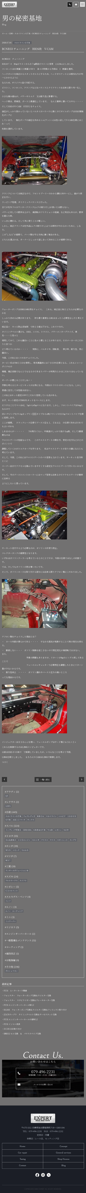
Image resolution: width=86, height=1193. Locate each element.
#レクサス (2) (12, 801)
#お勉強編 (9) (12, 960)
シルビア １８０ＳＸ (67, 816)
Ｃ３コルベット (11, 890)
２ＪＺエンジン (24, 840)
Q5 (6, 796)
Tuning (23, 1159)
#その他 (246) (12, 966)
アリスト (44, 840)
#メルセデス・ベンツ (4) (18, 896)
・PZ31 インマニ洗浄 (12, 1024)
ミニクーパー (10, 921)
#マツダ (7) (11, 856)
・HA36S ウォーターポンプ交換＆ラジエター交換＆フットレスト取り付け (35, 1009)
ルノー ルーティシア (14, 911)
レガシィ (58, 830)
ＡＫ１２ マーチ (19, 819)
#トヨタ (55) (11, 836)
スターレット (62, 840)
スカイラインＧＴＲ (22, 42)
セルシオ (35, 840)
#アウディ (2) (12, 791)
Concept (63, 1146)
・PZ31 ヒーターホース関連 (15, 990)
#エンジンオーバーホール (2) (20, 933)
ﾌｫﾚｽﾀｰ (66, 830)
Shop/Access (63, 1159)
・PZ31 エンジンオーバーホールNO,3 (19, 1005)
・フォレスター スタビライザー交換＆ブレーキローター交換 (29, 1000)
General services (63, 1153)
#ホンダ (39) (11, 846)
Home (22, 1146)
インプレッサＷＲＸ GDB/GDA (18, 830)
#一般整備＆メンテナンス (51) (20, 940)
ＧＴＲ (8, 819)
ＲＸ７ (8, 860)
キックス (30, 819)
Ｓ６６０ (24, 850)
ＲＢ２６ (40, 816)
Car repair (22, 1153)
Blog (63, 1165)
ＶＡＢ (50, 830)
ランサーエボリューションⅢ (16, 870)
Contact (22, 1165)
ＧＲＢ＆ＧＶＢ (39, 830)
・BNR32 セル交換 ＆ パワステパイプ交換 (22, 1033)
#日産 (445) (11, 812)
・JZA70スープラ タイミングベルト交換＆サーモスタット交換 (30, 1014)
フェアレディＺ (29, 816)
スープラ (73, 840)
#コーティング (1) (14, 947)
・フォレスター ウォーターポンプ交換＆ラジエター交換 (27, 995)
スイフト (23, 880)
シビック (16, 850)
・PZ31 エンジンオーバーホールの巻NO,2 (21, 1019)
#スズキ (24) (11, 876)
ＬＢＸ (8, 806)
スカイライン (51, 816)
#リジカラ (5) (12, 927)
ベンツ (8, 901)
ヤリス (52, 840)
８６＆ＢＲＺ (10, 840)
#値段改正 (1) (12, 953)
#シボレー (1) (12, 886)
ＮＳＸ (8, 850)
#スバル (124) (12, 825)
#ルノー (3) (11, 906)
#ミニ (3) (10, 917)
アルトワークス (11, 880)
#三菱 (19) (10, 866)
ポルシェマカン (11, 971)
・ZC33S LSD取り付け (12, 1028)
